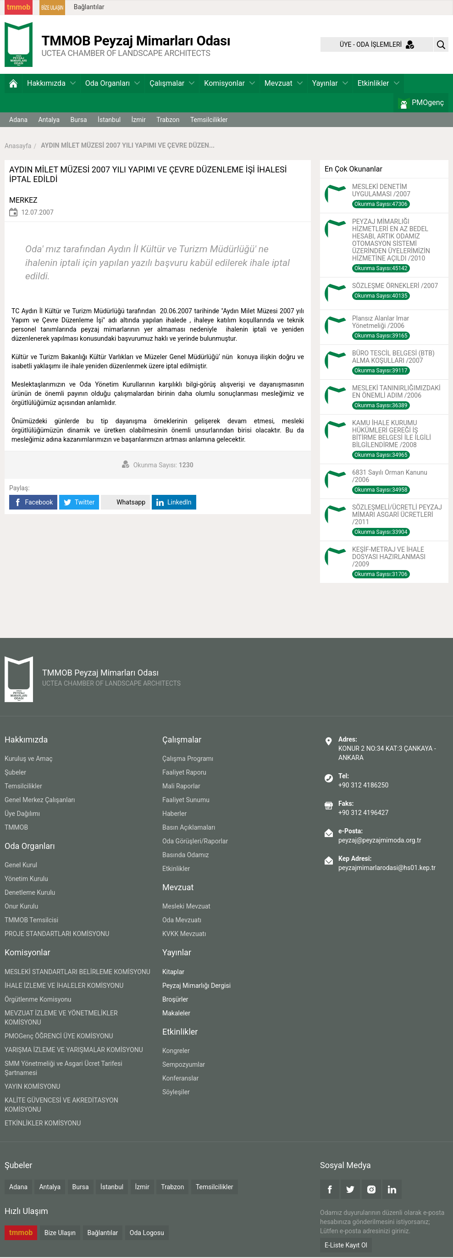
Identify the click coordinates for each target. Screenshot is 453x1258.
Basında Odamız (185, 855)
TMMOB (16, 828)
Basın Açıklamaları (188, 828)
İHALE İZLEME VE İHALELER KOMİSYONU (64, 986)
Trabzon (167, 120)
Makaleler (176, 1014)
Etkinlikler (378, 84)
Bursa (79, 120)
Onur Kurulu (21, 907)
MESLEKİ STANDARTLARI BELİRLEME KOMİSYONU (77, 972)
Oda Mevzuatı (181, 921)
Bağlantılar (89, 7)
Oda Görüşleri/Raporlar (195, 842)
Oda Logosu (147, 1234)
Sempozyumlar (183, 1065)
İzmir (139, 120)
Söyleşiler (176, 1093)
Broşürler (175, 1000)
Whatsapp (125, 503)
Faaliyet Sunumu (186, 800)
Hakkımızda (51, 84)
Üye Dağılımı (22, 814)
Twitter (79, 503)
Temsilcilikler (209, 120)
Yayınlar (330, 84)
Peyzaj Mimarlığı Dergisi (196, 986)
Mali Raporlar (181, 787)
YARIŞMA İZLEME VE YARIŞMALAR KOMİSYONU (74, 1050)
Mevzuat (284, 84)
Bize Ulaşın (60, 1234)
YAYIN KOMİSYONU (32, 1087)
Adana (18, 120)
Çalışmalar (171, 84)
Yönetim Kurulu (26, 880)
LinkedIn (174, 503)
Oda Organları (112, 84)
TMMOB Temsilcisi (31, 921)
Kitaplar (173, 972)
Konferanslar (180, 1079)
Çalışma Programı (187, 759)
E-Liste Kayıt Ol (346, 1246)
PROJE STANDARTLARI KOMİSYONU (57, 935)
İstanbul (109, 120)
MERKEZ (23, 201)
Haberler (174, 814)
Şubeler (15, 773)
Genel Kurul (21, 866)
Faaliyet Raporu (184, 773)
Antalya (49, 120)
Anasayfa (18, 146)
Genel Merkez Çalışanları (40, 800)
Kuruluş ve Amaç (29, 759)
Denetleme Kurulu (30, 894)
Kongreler (176, 1051)
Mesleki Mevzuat (186, 907)
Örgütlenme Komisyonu (38, 1000)
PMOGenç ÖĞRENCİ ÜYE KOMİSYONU (59, 1037)
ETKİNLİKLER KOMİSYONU (43, 1124)
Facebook (33, 503)
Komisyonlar (229, 84)
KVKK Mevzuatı (184, 935)
